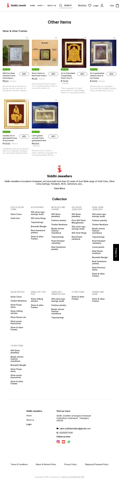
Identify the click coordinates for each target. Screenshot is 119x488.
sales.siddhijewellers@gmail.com (75, 428)
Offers (116, 252)
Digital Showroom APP (73, 477)
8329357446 (66, 432)
